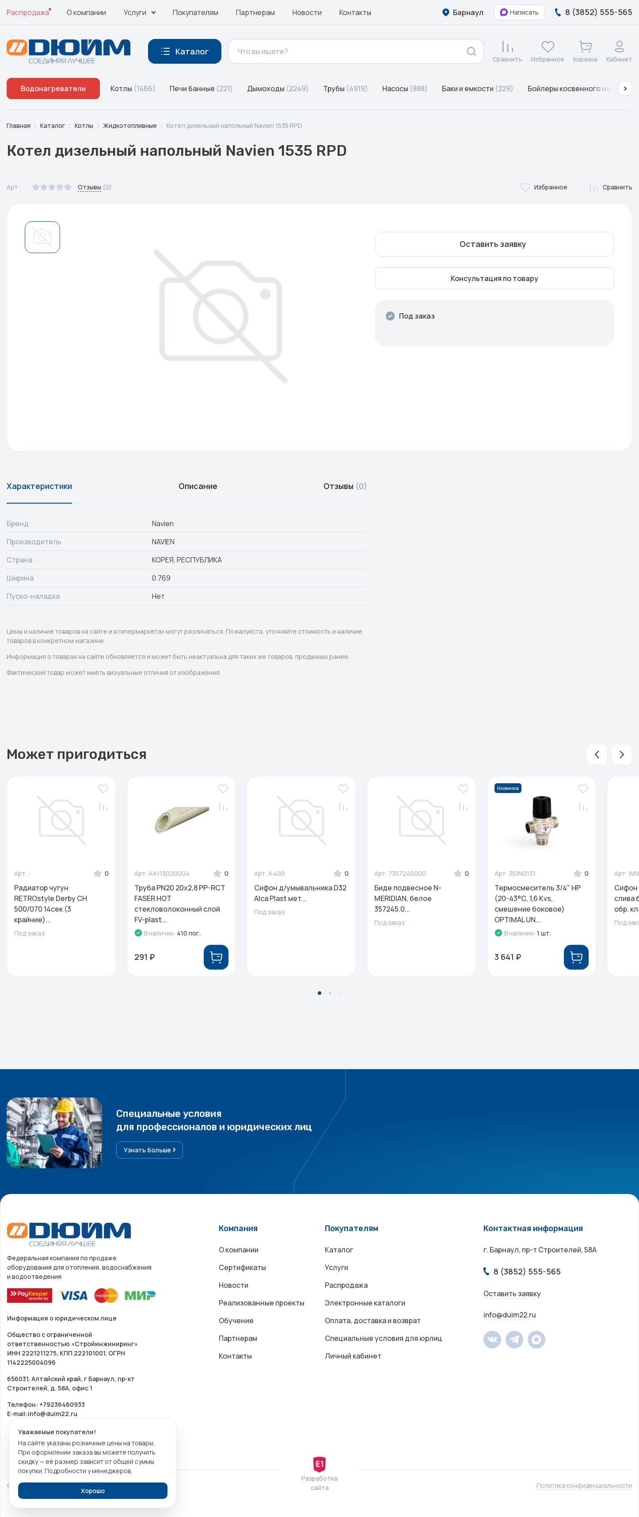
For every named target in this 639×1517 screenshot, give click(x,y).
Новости (307, 12)
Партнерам (255, 12)
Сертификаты (242, 1267)
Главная (18, 125)
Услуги (336, 1267)
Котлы (133, 88)
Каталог (52, 125)
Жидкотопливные (130, 125)
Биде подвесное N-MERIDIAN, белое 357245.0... (407, 898)
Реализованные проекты (261, 1303)
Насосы (405, 88)
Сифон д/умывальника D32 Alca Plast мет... (300, 893)
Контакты (355, 12)
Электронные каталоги (365, 1303)
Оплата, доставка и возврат (373, 1320)
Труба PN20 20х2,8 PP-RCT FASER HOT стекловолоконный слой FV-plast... (179, 903)
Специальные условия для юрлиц (383, 1338)
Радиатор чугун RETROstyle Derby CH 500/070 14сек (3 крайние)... (50, 903)
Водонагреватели (53, 88)
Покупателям (195, 12)
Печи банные (201, 88)
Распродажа (28, 12)
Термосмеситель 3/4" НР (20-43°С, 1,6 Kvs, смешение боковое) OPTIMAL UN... (537, 903)
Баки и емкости (477, 88)
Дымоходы (278, 88)
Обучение (236, 1320)
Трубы (345, 88)
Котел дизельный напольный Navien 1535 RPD (234, 125)
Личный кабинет (353, 1356)
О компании (86, 12)
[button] (625, 88)
